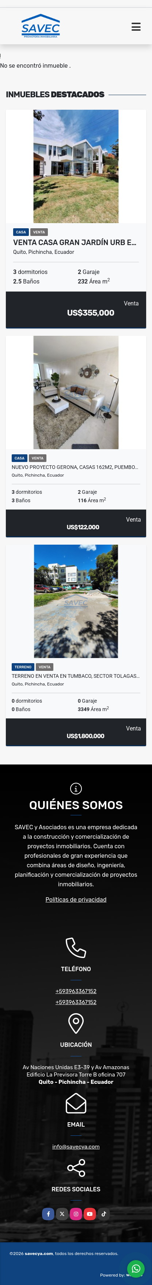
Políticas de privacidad (76, 899)
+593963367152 (76, 991)
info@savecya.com (76, 1146)
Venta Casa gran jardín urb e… (74, 242)
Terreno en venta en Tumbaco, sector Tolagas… (76, 676)
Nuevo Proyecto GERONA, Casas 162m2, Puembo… (75, 467)
